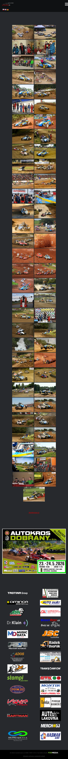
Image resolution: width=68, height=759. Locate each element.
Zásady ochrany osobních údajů (34, 756)
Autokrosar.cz (34, 513)
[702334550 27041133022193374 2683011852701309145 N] (34, 584)
